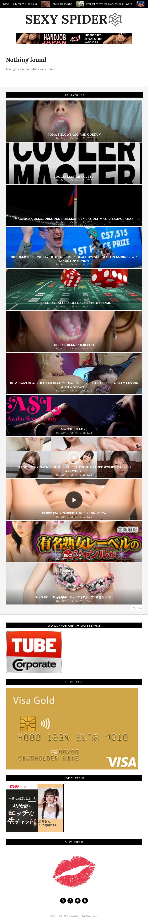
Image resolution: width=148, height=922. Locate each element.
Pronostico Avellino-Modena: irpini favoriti (122, 4)
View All (137, 607)
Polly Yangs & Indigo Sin (37, 4)
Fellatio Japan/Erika (74, 4)
